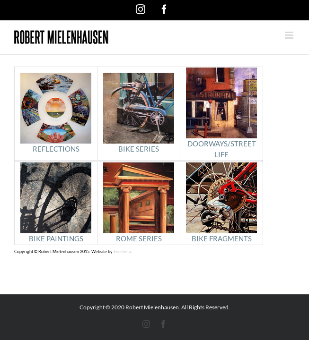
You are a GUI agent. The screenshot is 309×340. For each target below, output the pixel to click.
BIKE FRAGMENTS (221, 202)
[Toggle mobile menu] (290, 35)
